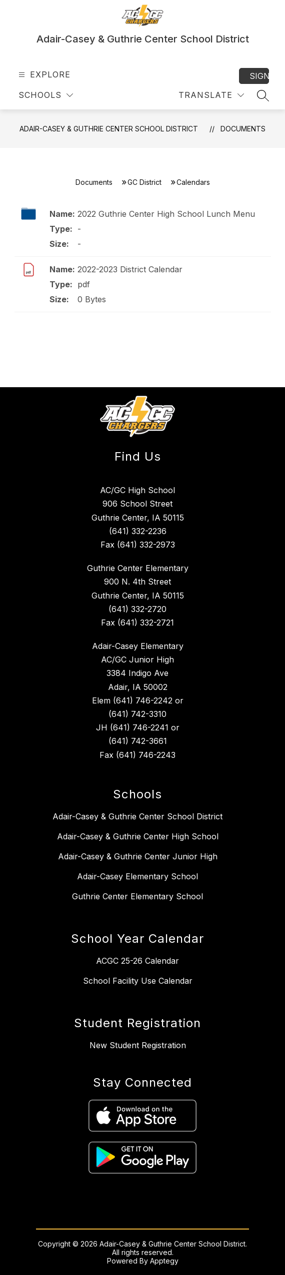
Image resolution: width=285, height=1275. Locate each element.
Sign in (259, 76)
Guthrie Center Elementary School (137, 896)
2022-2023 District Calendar (130, 269)
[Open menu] (43, 74)
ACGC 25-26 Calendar (137, 961)
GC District (145, 182)
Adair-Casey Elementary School (137, 876)
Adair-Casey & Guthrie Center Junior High (138, 856)
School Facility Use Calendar (137, 981)
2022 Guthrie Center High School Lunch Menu (166, 214)
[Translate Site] (211, 95)
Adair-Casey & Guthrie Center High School (137, 836)
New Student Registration (138, 1045)
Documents (243, 128)
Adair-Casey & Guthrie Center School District (109, 128)
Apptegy (164, 1261)
